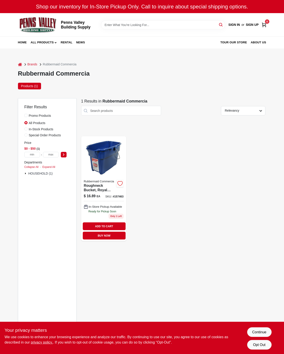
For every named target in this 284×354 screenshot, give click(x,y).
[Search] (221, 24)
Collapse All (31, 167)
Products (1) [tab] (29, 86)
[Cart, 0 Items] (264, 24)
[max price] (51, 154)
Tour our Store (233, 42)
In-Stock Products (41, 129)
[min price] (32, 154)
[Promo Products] (26, 115)
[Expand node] (26, 173)
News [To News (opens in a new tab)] (80, 42)
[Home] (20, 64)
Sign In (234, 24)
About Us (258, 42)
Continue (259, 332)
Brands (32, 64)
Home (22, 42)
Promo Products (40, 116)
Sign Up (252, 24)
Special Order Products (45, 135)
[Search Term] (163, 24)
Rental (66, 42)
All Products (42, 42)
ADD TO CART (104, 226)
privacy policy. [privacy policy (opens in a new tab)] (42, 342)
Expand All (48, 167)
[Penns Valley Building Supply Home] (38, 24)
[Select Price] (64, 154)
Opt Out (259, 345)
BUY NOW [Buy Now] (104, 235)
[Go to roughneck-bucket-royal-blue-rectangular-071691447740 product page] (103, 188)
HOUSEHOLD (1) (40, 173)
